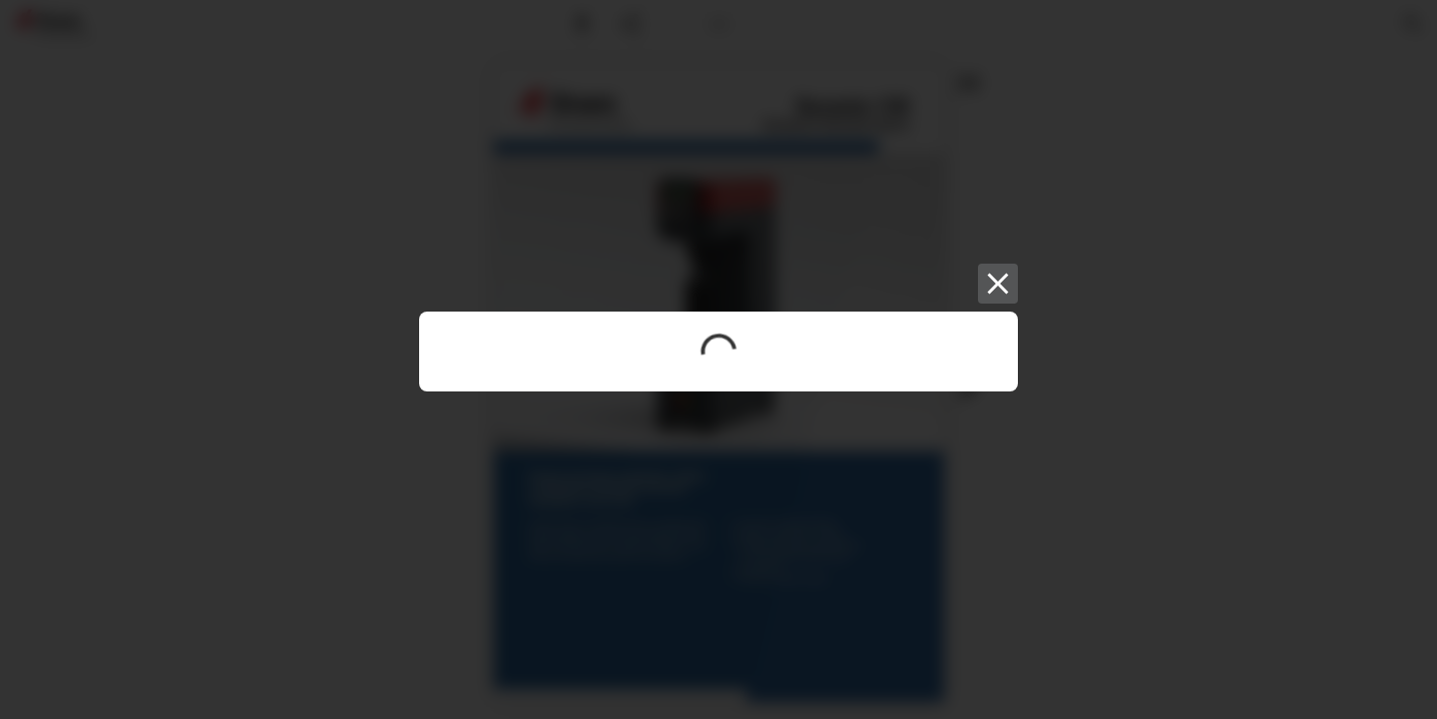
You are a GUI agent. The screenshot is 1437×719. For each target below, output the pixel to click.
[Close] (998, 284)
